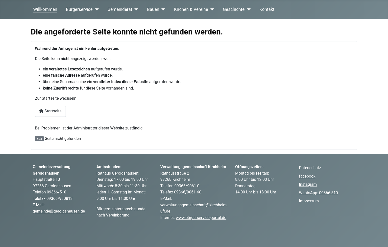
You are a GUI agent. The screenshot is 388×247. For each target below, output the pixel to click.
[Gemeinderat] (135, 9)
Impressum (309, 201)
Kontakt (266, 9)
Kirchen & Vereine (191, 9)
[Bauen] (162, 9)
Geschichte (234, 9)
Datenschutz (310, 167)
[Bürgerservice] (96, 9)
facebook (307, 176)
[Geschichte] (247, 9)
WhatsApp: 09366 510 (318, 192)
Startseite (50, 111)
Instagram (308, 184)
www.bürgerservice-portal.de (201, 217)
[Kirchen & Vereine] (211, 9)
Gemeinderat (119, 9)
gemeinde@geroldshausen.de (59, 211)
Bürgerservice (79, 9)
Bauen (153, 9)
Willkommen (45, 9)
